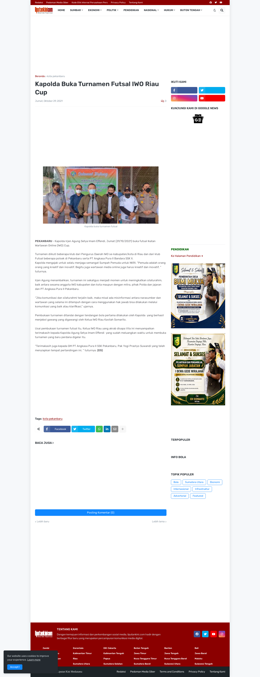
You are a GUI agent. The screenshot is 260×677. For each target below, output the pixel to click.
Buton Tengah (141, 648)
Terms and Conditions (172, 671)
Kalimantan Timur (82, 653)
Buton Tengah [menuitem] (190, 10)
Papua (106, 658)
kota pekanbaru (56, 76)
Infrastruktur (202, 489)
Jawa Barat (201, 653)
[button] (215, 10)
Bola (176, 482)
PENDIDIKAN (180, 249)
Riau (75, 658)
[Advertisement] (130, 45)
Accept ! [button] (15, 667)
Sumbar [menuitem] (75, 10)
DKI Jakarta (109, 648)
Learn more (33, 659)
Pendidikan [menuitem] (131, 10)
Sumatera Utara (194, 482)
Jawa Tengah (171, 653)
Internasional (181, 489)
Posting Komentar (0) (100, 512)
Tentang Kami (136, 2)
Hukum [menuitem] (168, 10)
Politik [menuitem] (111, 10)
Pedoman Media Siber (57, 2)
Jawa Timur (140, 653)
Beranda (40, 76)
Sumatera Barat (142, 664)
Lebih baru (43, 521)
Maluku (198, 658)
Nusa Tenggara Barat (175, 658)
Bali (196, 648)
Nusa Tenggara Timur (145, 658)
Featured (198, 495)
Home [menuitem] (61, 10)
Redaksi (39, 2)
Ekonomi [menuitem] (93, 10)
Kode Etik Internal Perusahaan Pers (90, 2)
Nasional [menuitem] (150, 10)
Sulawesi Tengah (204, 664)
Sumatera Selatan (113, 664)
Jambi (46, 648)
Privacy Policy (118, 2)
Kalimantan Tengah (113, 653)
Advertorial (180, 495)
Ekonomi (215, 482)
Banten (168, 648)
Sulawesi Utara (172, 664)
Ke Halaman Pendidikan (187, 256)
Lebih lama (158, 521)
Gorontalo (78, 648)
